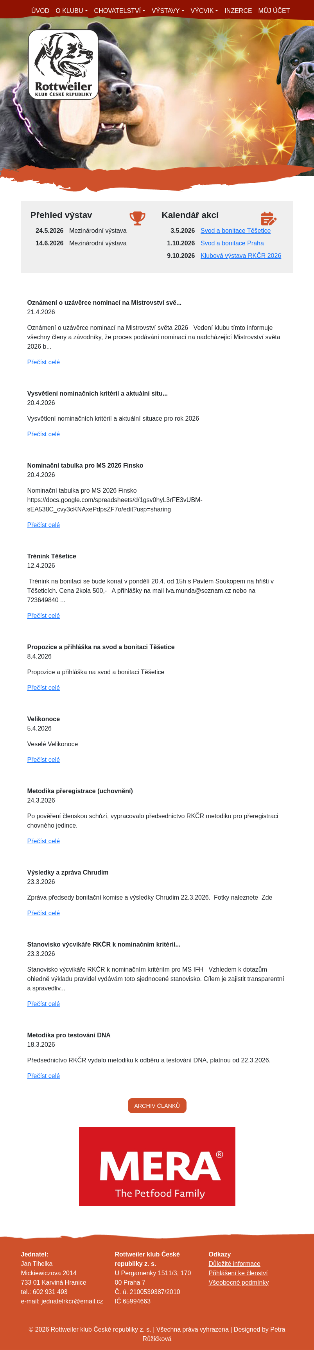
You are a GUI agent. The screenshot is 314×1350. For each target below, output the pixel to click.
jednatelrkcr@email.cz (72, 1301)
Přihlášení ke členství (238, 1273)
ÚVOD (40, 10)
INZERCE (238, 10)
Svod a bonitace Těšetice (236, 230)
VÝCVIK (202, 10)
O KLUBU (69, 10)
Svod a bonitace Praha (232, 243)
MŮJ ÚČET (274, 10)
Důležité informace (235, 1263)
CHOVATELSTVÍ (117, 10)
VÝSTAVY (165, 10)
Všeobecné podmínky (239, 1282)
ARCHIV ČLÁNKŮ (157, 1106)
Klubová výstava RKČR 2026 (241, 255)
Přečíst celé (43, 362)
